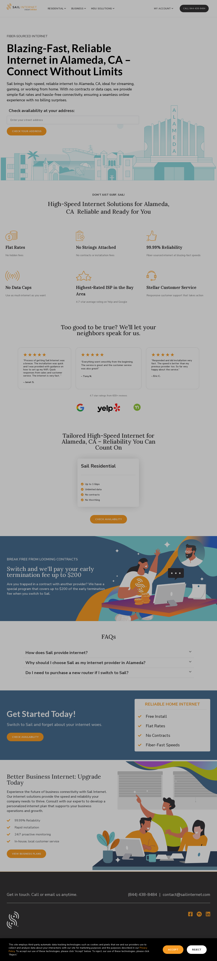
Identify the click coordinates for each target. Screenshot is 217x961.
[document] (108, 480)
